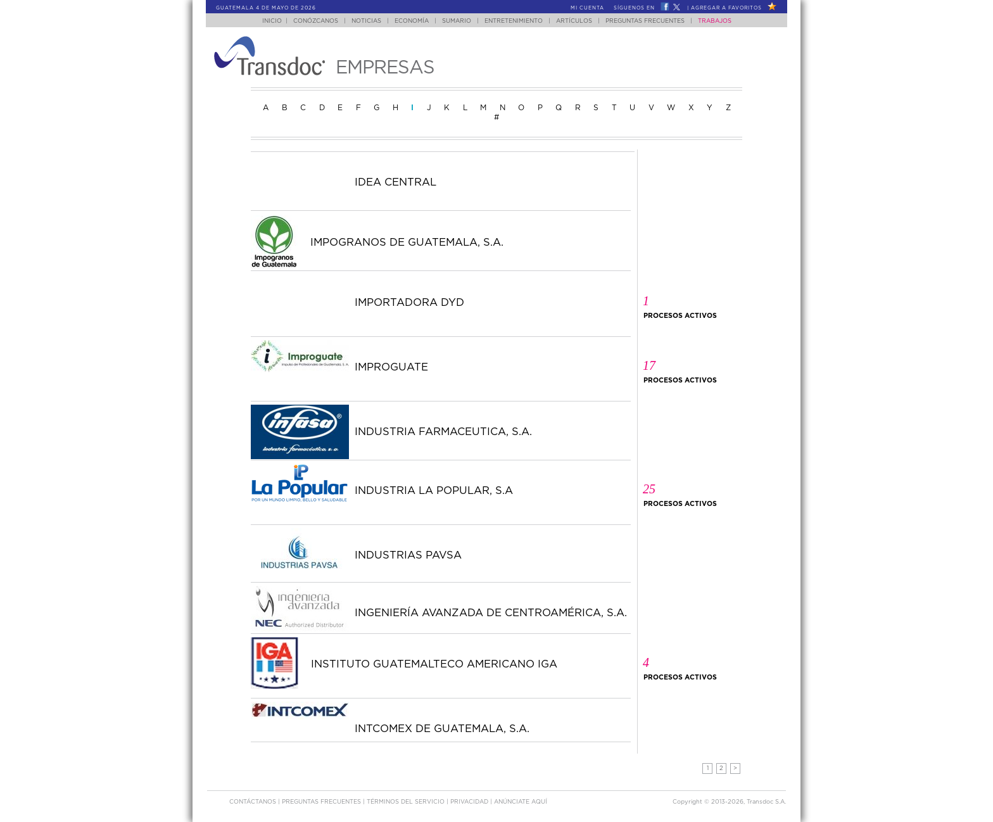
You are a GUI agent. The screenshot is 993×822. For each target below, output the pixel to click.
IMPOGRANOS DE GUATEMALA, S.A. (406, 242)
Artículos (574, 21)
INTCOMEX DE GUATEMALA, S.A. (442, 729)
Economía (412, 21)
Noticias (366, 21)
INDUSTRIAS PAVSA (408, 555)
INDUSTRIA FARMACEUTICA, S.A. (443, 432)
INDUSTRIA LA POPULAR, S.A (434, 491)
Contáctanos (253, 802)
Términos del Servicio (406, 802)
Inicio (272, 21)
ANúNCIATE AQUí (520, 802)
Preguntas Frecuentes (645, 21)
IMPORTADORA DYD (409, 303)
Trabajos (714, 21)
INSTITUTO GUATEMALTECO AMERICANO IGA (434, 664)
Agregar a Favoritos (726, 8)
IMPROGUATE (391, 367)
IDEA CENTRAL (395, 182)
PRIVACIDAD (470, 802)
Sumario (456, 21)
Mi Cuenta (587, 8)
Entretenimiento (513, 21)
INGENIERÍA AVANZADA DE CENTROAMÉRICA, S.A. (491, 613)
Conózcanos (315, 21)
